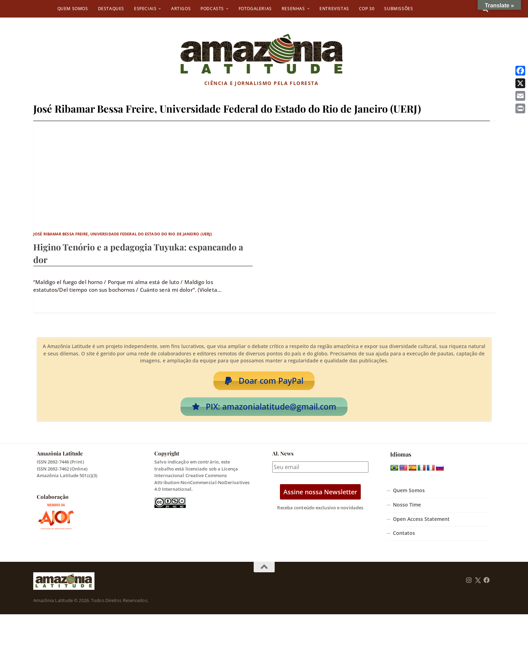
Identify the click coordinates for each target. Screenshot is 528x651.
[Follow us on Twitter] (478, 581)
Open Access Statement (421, 520)
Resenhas (293, 9)
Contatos (404, 534)
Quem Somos (72, 9)
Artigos (181, 9)
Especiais (145, 9)
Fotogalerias (255, 9)
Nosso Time (407, 506)
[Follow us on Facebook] (487, 581)
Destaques (111, 9)
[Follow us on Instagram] (469, 581)
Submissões (398, 9)
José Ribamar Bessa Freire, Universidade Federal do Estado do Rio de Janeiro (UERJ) (122, 233)
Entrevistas (334, 9)
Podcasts (212, 9)
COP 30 (367, 9)
